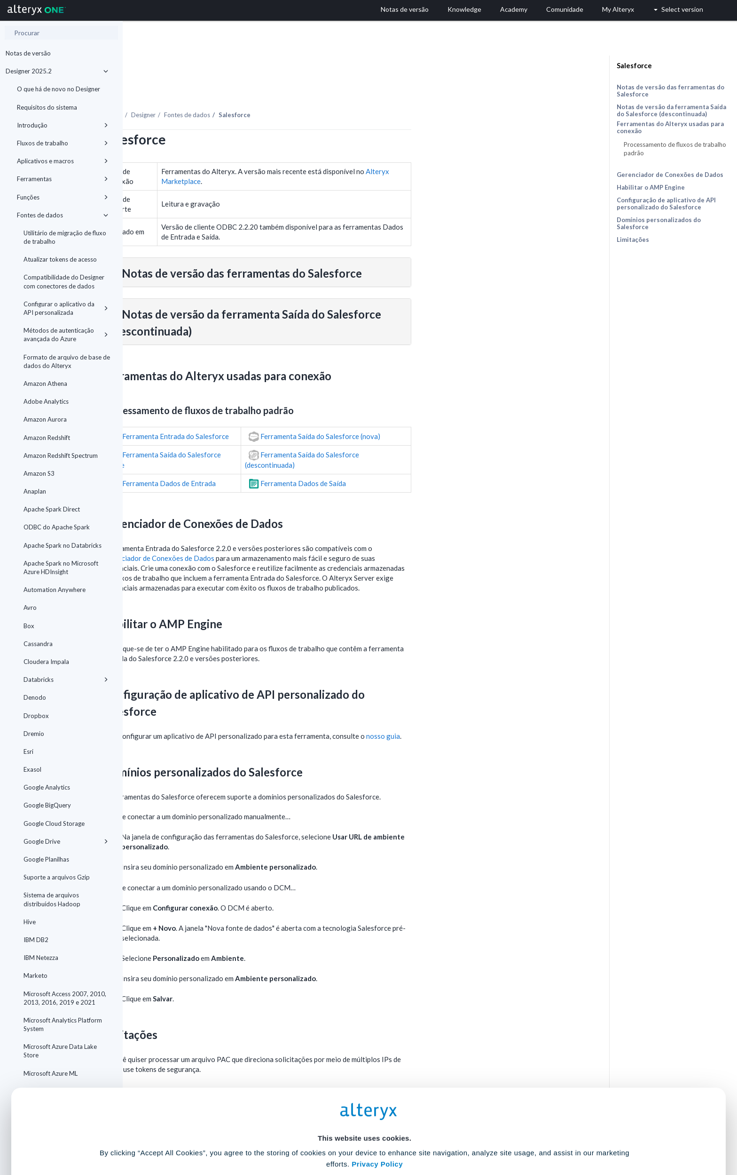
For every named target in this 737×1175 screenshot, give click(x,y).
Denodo (35, 697)
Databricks (66, 679)
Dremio (34, 733)
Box (29, 626)
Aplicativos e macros (62, 161)
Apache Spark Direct (52, 509)
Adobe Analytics (46, 401)
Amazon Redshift (47, 437)
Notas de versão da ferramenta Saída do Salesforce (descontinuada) (671, 110)
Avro (30, 607)
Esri (28, 751)
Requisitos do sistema (47, 107)
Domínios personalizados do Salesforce (659, 223)
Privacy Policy (377, 1080)
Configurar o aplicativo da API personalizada (66, 308)
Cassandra (38, 643)
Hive (30, 922)
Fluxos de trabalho (62, 143)
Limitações (633, 239)
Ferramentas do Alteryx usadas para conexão (670, 127)
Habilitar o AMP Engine (651, 187)
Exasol (32, 769)
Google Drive (66, 841)
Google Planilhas (46, 859)
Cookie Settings (364, 1106)
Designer (266, 89)
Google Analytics (47, 787)
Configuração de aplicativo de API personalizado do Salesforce (666, 203)
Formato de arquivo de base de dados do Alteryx (67, 361)
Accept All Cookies (297, 1133)
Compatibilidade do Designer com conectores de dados (64, 281)
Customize (440, 1133)
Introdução (62, 125)
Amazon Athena (45, 383)
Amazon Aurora (45, 419)
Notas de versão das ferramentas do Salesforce (670, 90)
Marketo (35, 975)
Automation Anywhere (55, 589)
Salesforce (634, 65)
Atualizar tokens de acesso (60, 259)
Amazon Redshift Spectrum (61, 455)
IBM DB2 (36, 939)
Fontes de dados (62, 215)
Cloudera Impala (46, 661)
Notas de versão (28, 53)
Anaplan (35, 491)
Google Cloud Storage (54, 823)
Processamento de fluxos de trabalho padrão (675, 149)
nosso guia (506, 710)
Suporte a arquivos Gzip (57, 877)
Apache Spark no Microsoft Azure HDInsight (61, 568)
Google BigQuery (47, 805)
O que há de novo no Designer (58, 89)
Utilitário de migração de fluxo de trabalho (65, 237)
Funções (62, 197)
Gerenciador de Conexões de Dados (281, 532)
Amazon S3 (39, 473)
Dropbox (36, 715)
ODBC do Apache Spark (57, 527)
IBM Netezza (41, 957)
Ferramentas (62, 179)
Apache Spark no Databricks (63, 545)
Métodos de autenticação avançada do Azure (66, 335)
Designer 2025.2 (57, 71)
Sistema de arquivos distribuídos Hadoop (52, 899)
